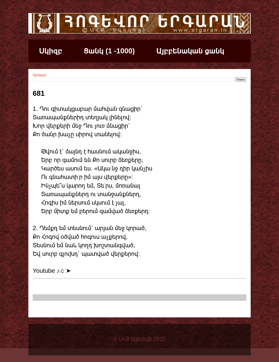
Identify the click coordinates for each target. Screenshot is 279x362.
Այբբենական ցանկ (190, 51)
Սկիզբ (50, 51)
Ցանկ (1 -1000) (109, 51)
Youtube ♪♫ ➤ (52, 270)
